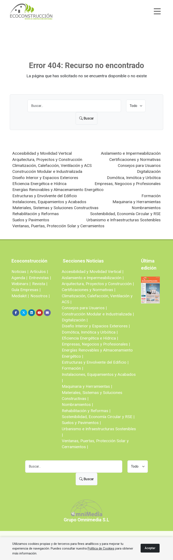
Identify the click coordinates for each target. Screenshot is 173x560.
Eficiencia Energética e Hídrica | (90, 338)
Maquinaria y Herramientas (136, 201)
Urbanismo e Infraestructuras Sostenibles (123, 219)
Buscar (86, 118)
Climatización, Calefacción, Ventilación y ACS (52, 165)
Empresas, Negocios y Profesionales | (96, 344)
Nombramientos (146, 207)
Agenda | (19, 277)
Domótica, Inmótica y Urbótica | (90, 332)
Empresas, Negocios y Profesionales (128, 183)
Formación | (72, 368)
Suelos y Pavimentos (30, 219)
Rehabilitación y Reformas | (86, 410)
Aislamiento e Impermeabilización (131, 153)
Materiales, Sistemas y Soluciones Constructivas (55, 207)
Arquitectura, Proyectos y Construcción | (98, 283)
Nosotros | (40, 295)
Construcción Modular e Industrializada (47, 171)
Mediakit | (20, 295)
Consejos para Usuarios (139, 165)
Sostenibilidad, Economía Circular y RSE (125, 213)
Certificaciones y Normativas (135, 159)
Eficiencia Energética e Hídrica (39, 183)
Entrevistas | (40, 277)
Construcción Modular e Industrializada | (98, 314)
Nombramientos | (77, 404)
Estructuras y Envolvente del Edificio (44, 195)
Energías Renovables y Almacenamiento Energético (58, 189)
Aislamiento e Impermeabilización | (93, 277)
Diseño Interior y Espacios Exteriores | (96, 326)
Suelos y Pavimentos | (81, 422)
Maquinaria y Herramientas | (87, 386)
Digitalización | (75, 320)
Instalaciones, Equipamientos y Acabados (49, 201)
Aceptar (150, 548)
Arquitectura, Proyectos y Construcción (47, 159)
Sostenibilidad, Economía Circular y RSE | (98, 416)
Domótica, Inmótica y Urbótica (134, 177)
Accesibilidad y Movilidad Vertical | (92, 271)
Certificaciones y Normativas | (88, 289)
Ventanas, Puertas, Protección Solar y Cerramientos (58, 225)
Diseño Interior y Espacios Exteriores (45, 177)
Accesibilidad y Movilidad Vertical (42, 153)
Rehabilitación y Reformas (35, 213)
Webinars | (21, 283)
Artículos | (39, 271)
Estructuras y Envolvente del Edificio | (95, 362)
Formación (151, 195)
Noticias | (20, 271)
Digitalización (149, 171)
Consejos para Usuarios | (84, 307)
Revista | (39, 283)
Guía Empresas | (26, 289)
